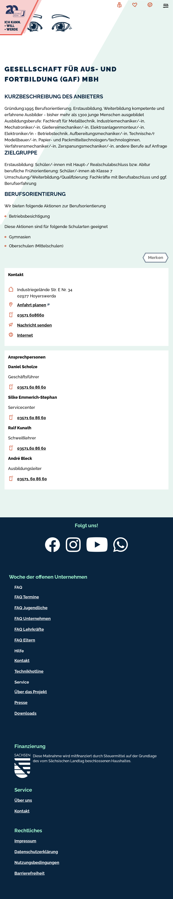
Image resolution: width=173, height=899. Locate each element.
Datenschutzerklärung (36, 851)
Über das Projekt (30, 691)
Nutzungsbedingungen (36, 862)
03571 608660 (30, 315)
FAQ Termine (26, 597)
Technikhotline (28, 671)
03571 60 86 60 (31, 387)
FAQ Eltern (24, 640)
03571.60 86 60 (31, 448)
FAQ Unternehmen (32, 618)
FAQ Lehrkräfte (29, 629)
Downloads (25, 713)
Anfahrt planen (33, 305)
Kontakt (22, 660)
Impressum (25, 841)
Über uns (23, 800)
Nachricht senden (34, 325)
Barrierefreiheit (29, 873)
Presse (20, 702)
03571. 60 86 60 (32, 478)
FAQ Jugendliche (31, 607)
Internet (25, 335)
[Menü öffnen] (166, 7)
